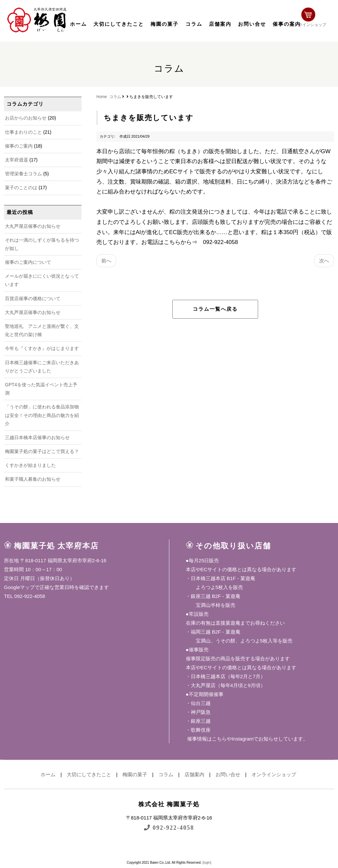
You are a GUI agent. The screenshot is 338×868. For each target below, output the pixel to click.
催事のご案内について (28, 262)
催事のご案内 (19, 146)
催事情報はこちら (206, 739)
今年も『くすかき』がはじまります (42, 348)
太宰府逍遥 (16, 159)
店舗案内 (220, 24)
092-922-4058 (169, 827)
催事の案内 (287, 24)
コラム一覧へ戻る (215, 309)
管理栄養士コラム (23, 173)
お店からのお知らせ (26, 118)
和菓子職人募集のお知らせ (32, 479)
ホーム (78, 24)
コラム (194, 24)
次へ (324, 260)
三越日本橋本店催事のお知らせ (37, 437)
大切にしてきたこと (118, 24)
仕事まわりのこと (23, 132)
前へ (106, 260)
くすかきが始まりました (30, 465)
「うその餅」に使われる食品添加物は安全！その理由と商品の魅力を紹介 (42, 415)
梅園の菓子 (165, 24)
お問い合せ (252, 24)
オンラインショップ (313, 19)
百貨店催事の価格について (32, 298)
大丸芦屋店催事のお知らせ (32, 226)
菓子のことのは (21, 187)
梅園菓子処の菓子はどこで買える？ (42, 451)
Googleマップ (19, 587)
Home (101, 96)
